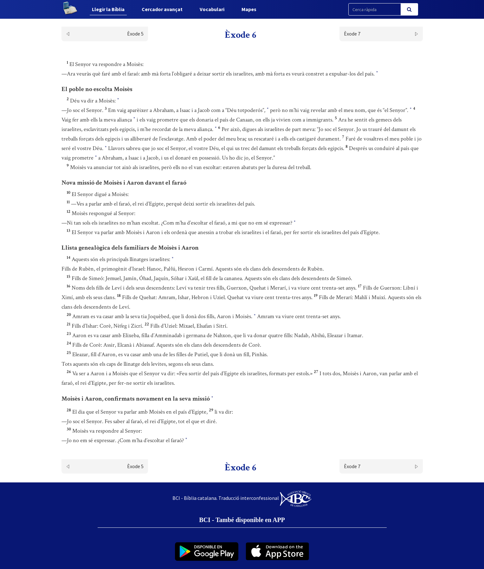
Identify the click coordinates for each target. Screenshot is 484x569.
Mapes (249, 9)
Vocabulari (212, 9)
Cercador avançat (162, 9)
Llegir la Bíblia (108, 9)
